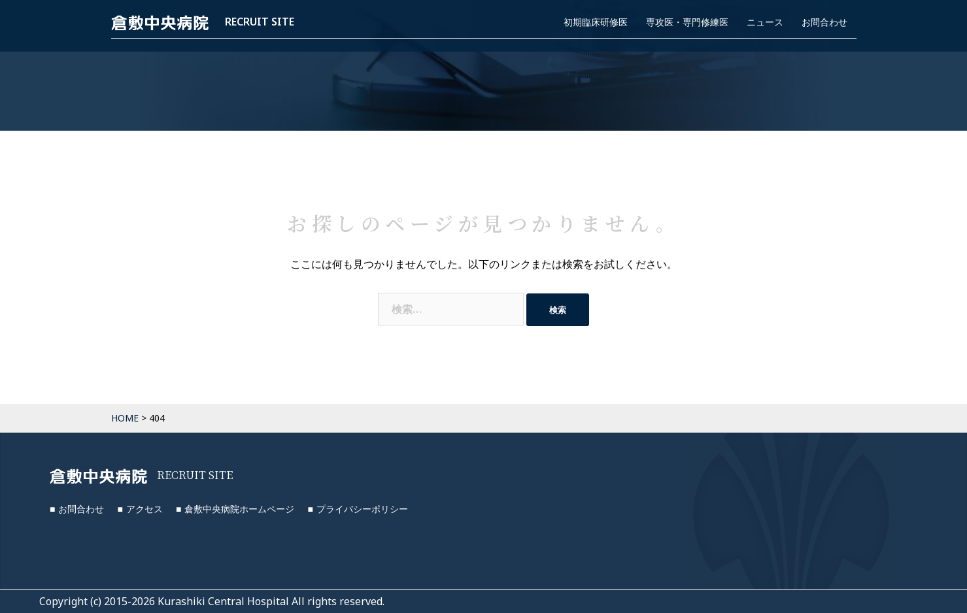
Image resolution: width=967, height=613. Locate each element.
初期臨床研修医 (596, 22)
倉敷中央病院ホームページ (239, 509)
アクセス (144, 509)
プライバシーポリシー (362, 509)
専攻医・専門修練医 (687, 22)
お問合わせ (824, 22)
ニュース (765, 22)
